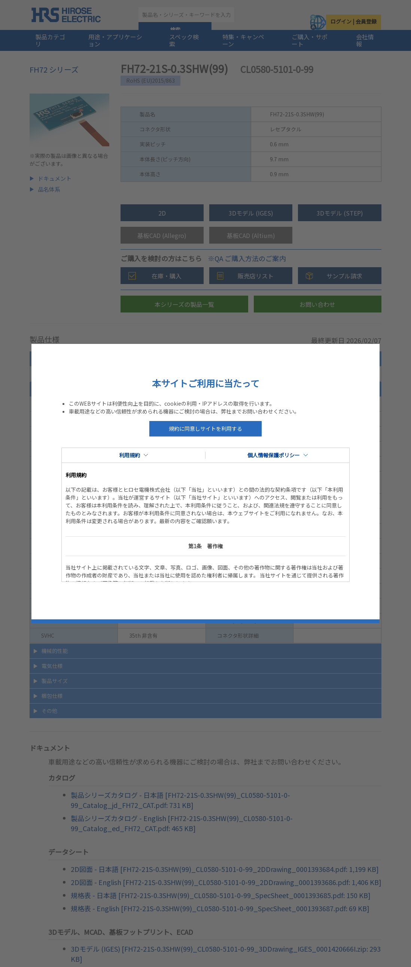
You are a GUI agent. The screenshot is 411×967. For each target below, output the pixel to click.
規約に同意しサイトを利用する (205, 428)
